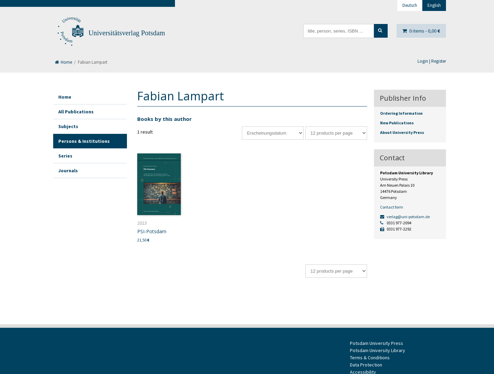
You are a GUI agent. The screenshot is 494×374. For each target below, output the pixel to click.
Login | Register (431, 61)
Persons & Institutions (84, 141)
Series (65, 156)
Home (63, 62)
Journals (68, 170)
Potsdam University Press (376, 343)
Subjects (68, 126)
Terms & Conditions (370, 357)
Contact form (391, 207)
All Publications (76, 112)
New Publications (397, 122)
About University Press (402, 132)
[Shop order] (273, 133)
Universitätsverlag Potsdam (127, 33)
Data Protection (366, 365)
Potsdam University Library (377, 350)
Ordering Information (401, 113)
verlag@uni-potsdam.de (405, 216)
